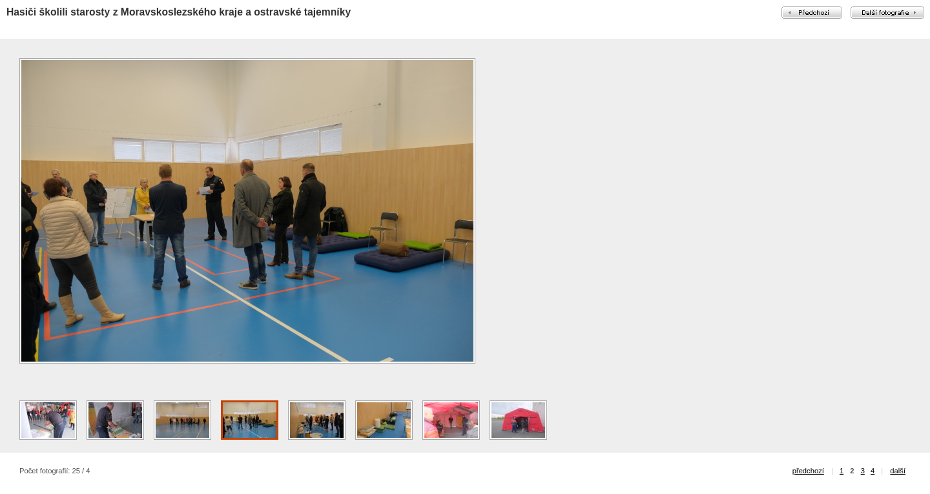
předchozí (808, 471)
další (897, 471)
